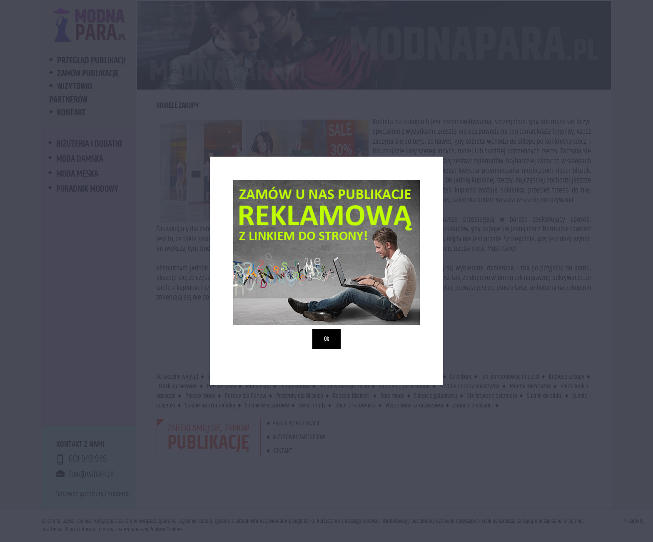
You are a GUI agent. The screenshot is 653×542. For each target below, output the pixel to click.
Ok (326, 339)
